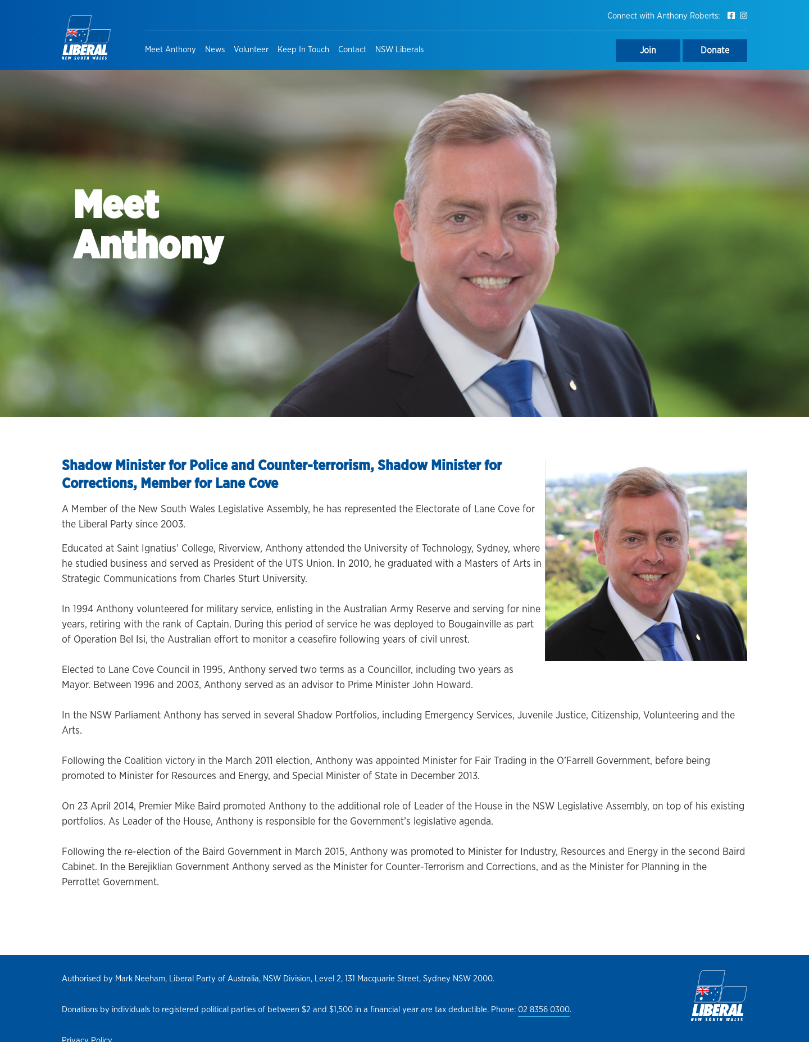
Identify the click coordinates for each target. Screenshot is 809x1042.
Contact (352, 49)
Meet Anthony (170, 49)
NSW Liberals (399, 49)
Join (648, 50)
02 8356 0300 (544, 1009)
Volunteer (251, 49)
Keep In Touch (303, 49)
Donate (715, 50)
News (215, 49)
